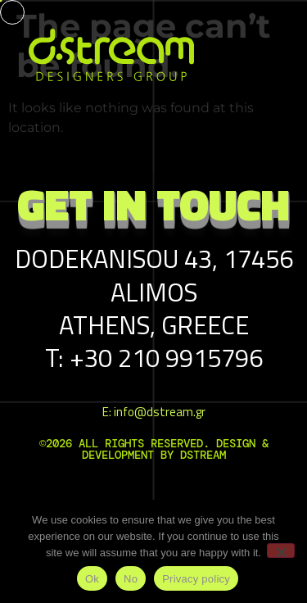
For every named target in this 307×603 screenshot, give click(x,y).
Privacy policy (196, 579)
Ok (92, 579)
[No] (281, 550)
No (131, 579)
